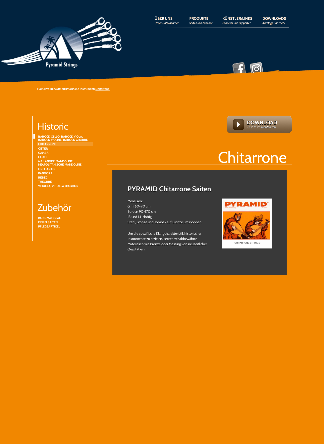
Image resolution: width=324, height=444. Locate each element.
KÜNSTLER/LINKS (237, 20)
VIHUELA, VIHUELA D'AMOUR (58, 186)
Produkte (51, 88)
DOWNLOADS (274, 20)
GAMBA (43, 153)
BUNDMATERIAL (49, 218)
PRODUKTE (201, 20)
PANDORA (45, 173)
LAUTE (42, 157)
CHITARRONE (47, 144)
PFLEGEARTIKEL (49, 226)
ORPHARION (46, 169)
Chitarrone (102, 88)
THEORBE (45, 182)
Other (60, 88)
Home (41, 88)
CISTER (43, 148)
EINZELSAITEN (48, 222)
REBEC (42, 177)
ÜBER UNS (167, 20)
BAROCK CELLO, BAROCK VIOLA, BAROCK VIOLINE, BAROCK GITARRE (63, 138)
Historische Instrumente (80, 88)
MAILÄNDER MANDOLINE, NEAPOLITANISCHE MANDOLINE (60, 162)
